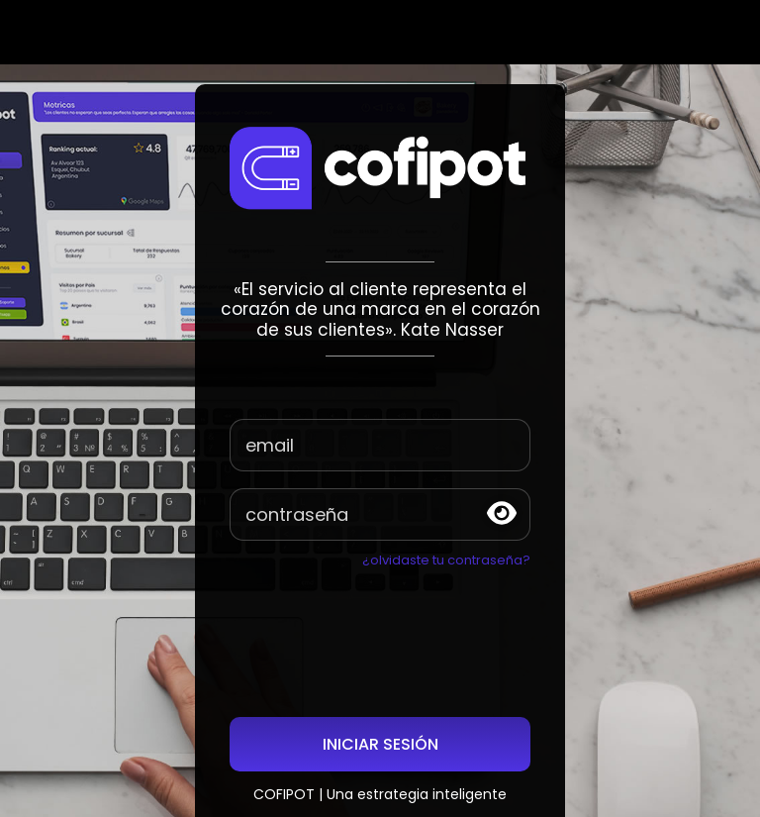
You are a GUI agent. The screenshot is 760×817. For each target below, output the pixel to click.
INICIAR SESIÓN (380, 744)
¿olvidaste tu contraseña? (446, 560)
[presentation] (380, 619)
